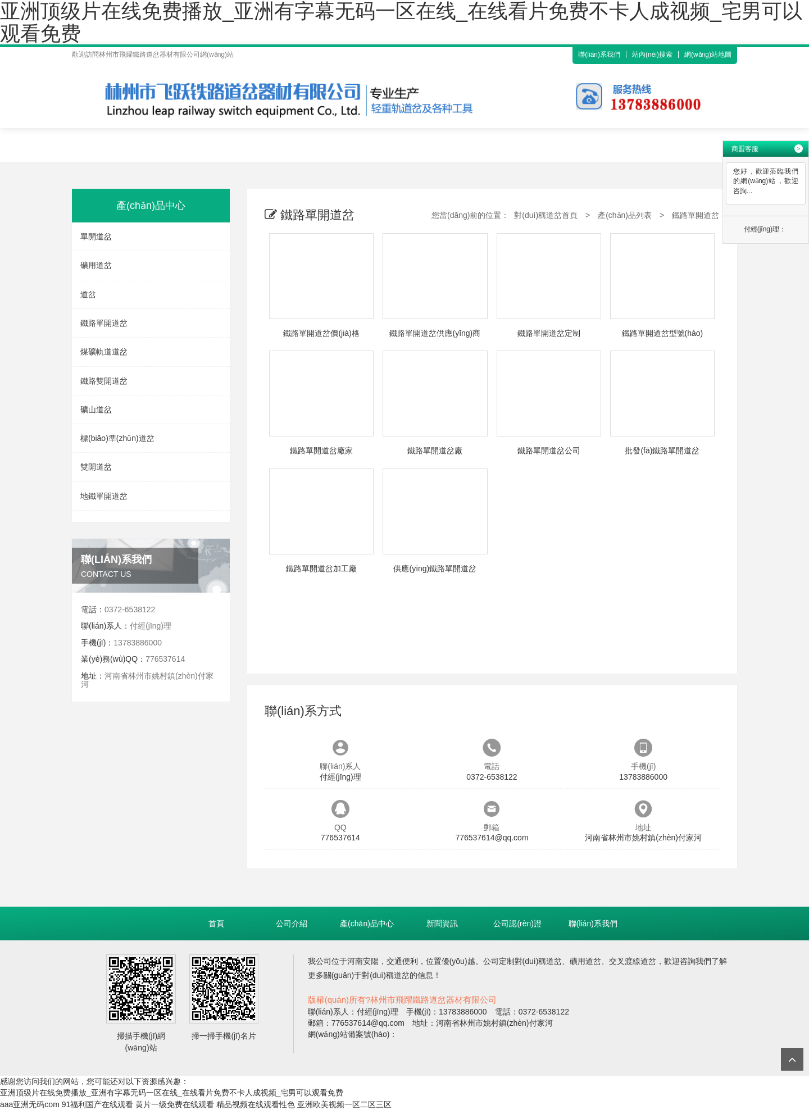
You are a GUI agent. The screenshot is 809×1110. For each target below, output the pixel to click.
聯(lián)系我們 (599, 54)
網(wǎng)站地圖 (707, 54)
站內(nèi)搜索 (652, 54)
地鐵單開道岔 (104, 496)
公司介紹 (291, 923)
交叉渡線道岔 (632, 961)
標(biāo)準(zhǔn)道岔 (117, 438)
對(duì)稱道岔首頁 (546, 215)
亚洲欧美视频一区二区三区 (344, 1104)
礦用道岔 (96, 265)
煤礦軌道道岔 (104, 351)
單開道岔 (96, 236)
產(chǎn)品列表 (625, 215)
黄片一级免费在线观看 (174, 1104)
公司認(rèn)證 (517, 923)
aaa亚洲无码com (30, 1104)
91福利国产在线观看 (98, 1104)
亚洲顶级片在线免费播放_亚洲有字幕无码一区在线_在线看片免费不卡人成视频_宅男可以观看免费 (171, 1092)
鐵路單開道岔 (104, 323)
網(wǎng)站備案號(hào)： (353, 1034)
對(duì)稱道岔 (538, 961)
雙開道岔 (96, 466)
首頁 (216, 923)
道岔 (88, 294)
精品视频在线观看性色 (255, 1104)
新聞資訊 (442, 923)
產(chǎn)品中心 (367, 923)
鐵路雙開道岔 (104, 380)
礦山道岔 (96, 409)
